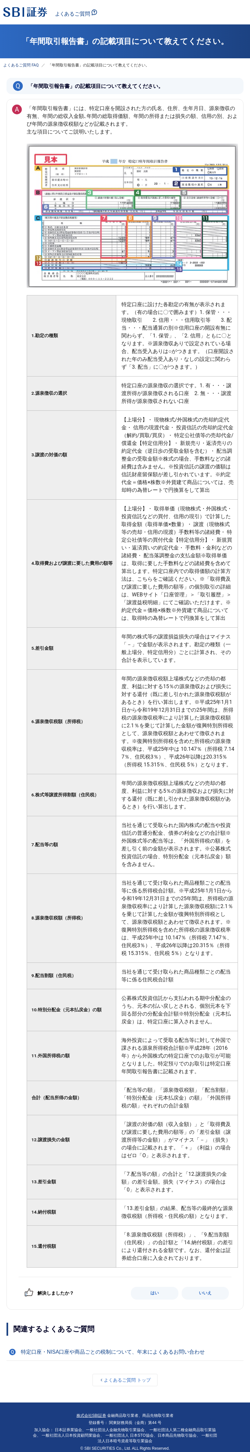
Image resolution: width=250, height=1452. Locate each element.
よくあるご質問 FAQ (21, 65)
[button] (125, 1352)
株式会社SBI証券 (91, 1415)
